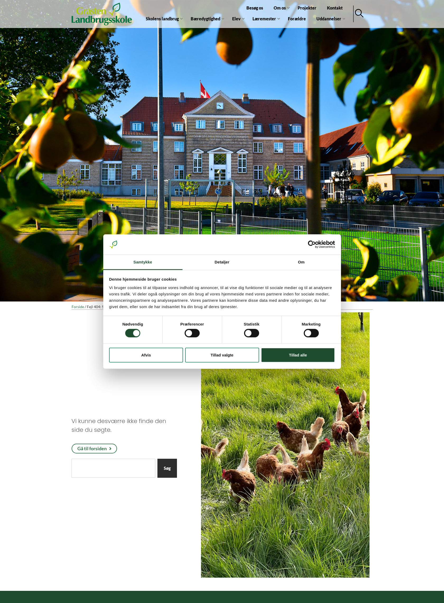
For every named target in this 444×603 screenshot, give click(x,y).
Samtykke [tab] (142, 262)
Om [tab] (301, 262)
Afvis (146, 354)
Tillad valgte (222, 354)
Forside (78, 307)
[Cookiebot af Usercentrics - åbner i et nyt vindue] (312, 244)
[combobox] (113, 468)
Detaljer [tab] (222, 262)
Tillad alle (298, 354)
